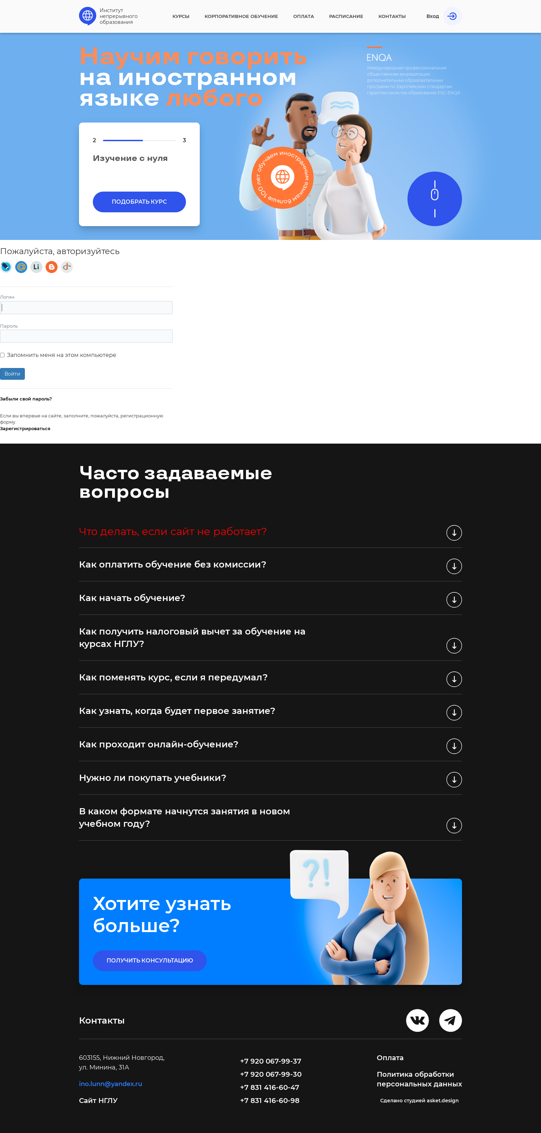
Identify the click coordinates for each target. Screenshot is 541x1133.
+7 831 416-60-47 (269, 1087)
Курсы (181, 16)
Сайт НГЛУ (99, 1100)
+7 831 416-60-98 (269, 1100)
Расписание (346, 16)
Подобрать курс (139, 201)
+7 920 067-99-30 (271, 1074)
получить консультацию (150, 960)
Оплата (303, 16)
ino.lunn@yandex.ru (110, 1084)
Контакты (392, 16)
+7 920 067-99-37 (270, 1061)
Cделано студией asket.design (419, 1100)
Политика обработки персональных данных (419, 1079)
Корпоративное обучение (241, 16)
